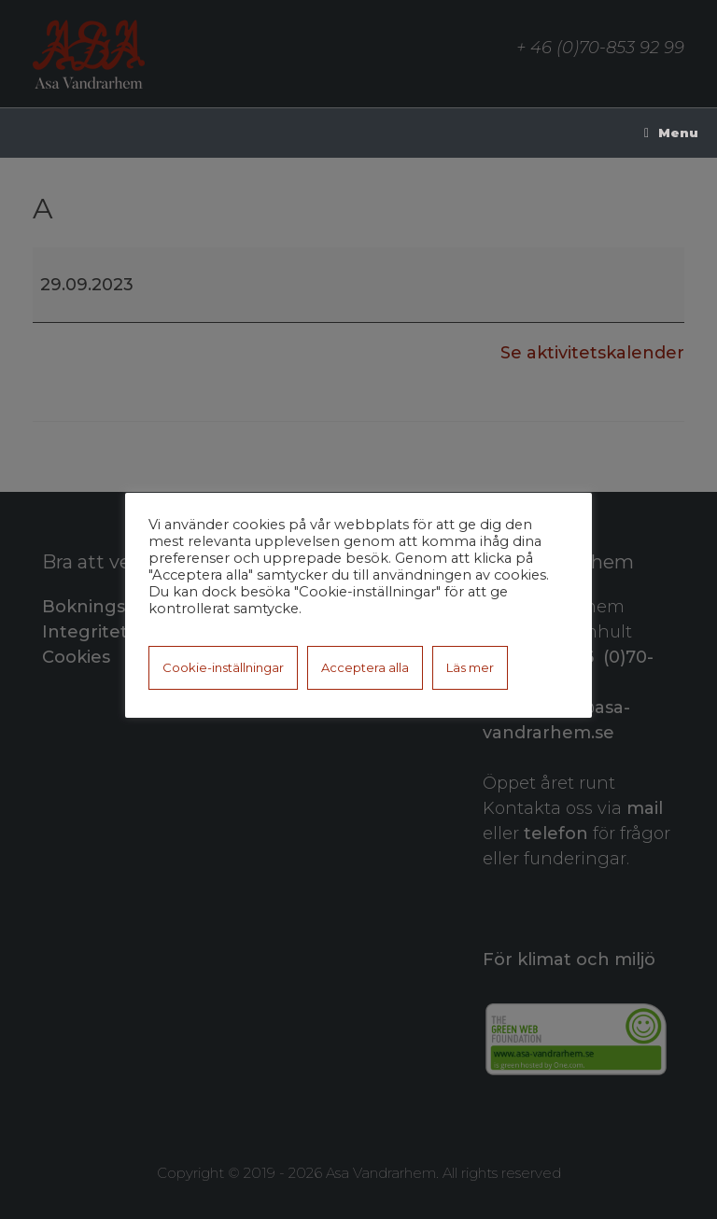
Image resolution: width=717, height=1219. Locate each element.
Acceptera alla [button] (365, 667)
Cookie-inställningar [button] (223, 667)
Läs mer (470, 667)
